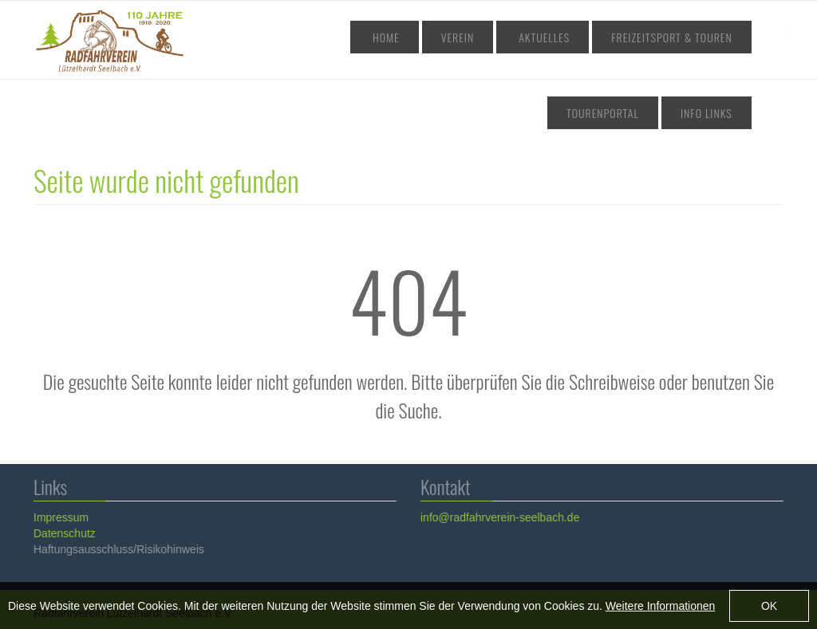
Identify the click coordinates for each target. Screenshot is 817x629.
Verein (406, 37)
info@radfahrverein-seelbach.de (499, 517)
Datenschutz (64, 533)
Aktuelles (473, 37)
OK (769, 609)
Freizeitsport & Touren (584, 37)
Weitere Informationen (660, 608)
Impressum (60, 517)
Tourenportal (703, 37)
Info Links (714, 112)
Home (351, 37)
